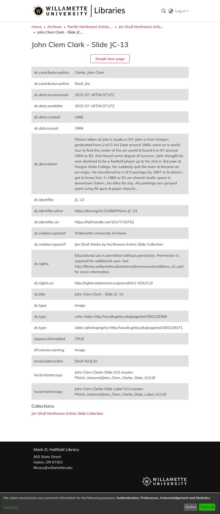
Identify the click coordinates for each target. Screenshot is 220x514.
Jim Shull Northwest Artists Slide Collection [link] (141, 26)
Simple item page (110, 58)
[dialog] (110, 503)
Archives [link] (54, 26)
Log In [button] (181, 11)
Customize (11, 507)
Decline (190, 507)
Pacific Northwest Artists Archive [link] (90, 26)
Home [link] (37, 26)
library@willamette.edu (52, 467)
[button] (163, 11)
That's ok (207, 507)
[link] (67, 413)
